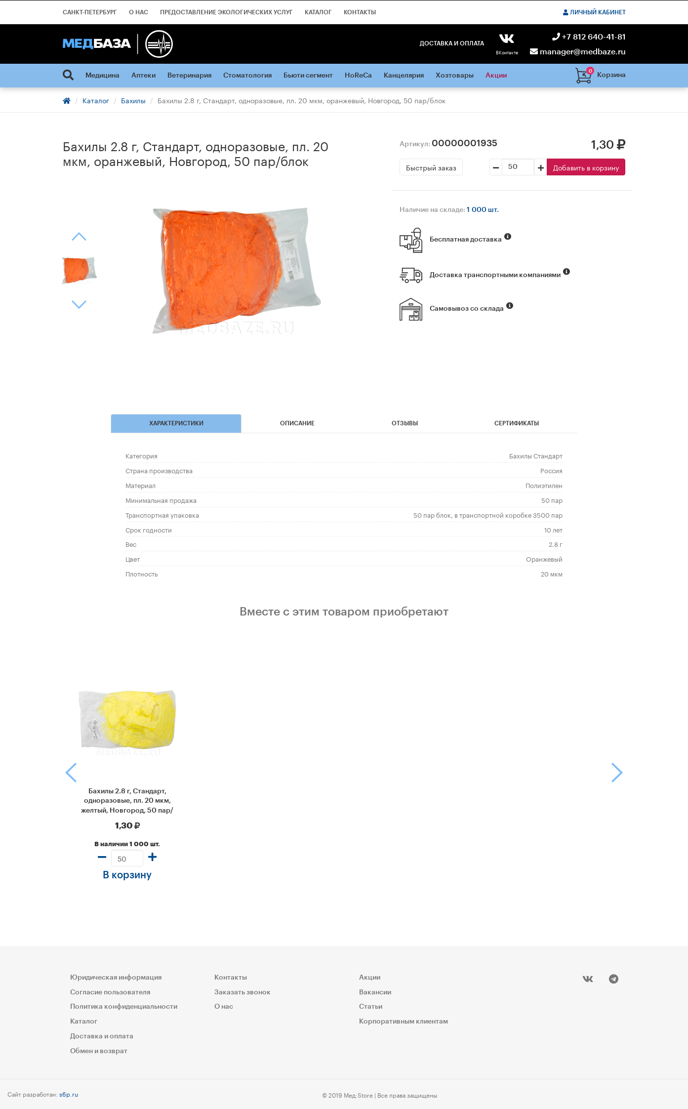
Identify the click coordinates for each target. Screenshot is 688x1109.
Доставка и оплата (452, 43)
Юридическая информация (116, 977)
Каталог (318, 12)
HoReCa (358, 75)
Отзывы (405, 423)
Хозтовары (455, 75)
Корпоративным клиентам (403, 1021)
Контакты (360, 12)
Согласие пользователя (110, 992)
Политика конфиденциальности (123, 1006)
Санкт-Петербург (90, 12)
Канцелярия (404, 75)
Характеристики (176, 423)
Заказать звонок (242, 992)
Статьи (370, 1006)
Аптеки (143, 75)
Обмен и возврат (98, 1051)
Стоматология (247, 75)
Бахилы (133, 99)
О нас (138, 12)
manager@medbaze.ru (578, 52)
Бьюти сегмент (308, 75)
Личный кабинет (594, 12)
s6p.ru (68, 1093)
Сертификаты (516, 423)
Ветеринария (189, 75)
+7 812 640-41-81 (589, 37)
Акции (496, 75)
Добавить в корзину (586, 167)
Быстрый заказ (431, 167)
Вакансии (375, 992)
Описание (297, 423)
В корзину (127, 875)
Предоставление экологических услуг (226, 12)
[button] (67, 772)
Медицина (102, 75)
